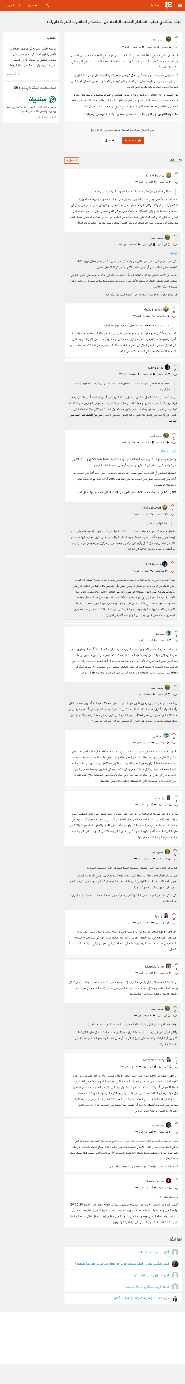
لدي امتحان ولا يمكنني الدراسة (149, 1295)
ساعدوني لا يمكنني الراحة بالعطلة (147, 1307)
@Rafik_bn (167, 456)
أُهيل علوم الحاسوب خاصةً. (152, 1272)
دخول (109, 140)
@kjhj (173, 254)
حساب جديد (133, 140)
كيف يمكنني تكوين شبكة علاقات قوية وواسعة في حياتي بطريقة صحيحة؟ (122, 1284)
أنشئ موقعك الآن (46, 117)
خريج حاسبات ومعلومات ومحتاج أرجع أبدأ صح (141, 1318)
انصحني (166, 47)
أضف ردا (151, 182)
